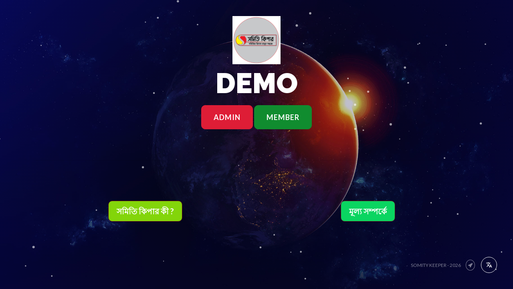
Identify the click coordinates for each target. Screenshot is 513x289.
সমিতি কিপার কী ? (145, 211)
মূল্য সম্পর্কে (368, 211)
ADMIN (227, 117)
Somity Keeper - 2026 (436, 265)
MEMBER (283, 117)
